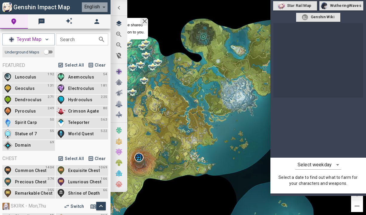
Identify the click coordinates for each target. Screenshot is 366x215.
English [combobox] (92, 7)
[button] (139, 157)
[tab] (14, 21)
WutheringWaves (341, 5)
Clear (97, 65)
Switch (74, 206)
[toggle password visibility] (102, 39)
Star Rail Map (295, 5)
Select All (71, 65)
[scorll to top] (101, 206)
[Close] (144, 21)
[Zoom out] (357, 206)
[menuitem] (119, 7)
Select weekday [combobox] (315, 165)
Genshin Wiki (318, 17)
